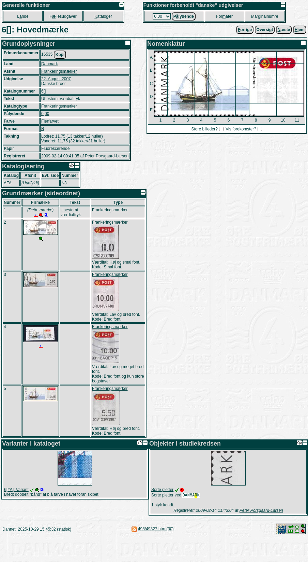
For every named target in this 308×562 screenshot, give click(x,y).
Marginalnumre (264, 16)
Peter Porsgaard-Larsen (106, 156)
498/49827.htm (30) (156, 529)
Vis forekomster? (241, 129)
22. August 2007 (56, 78)
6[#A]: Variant (16, 489)
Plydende (183, 16)
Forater (224, 16)
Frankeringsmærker (59, 71)
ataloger (103, 16)
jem (300, 29)
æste (284, 29)
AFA (8, 183)
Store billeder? (204, 129)
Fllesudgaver (62, 16)
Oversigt (265, 29)
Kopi (60, 54)
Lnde (22, 16)
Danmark (49, 63)
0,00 (45, 113)
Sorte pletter (162, 489)
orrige (245, 29)
